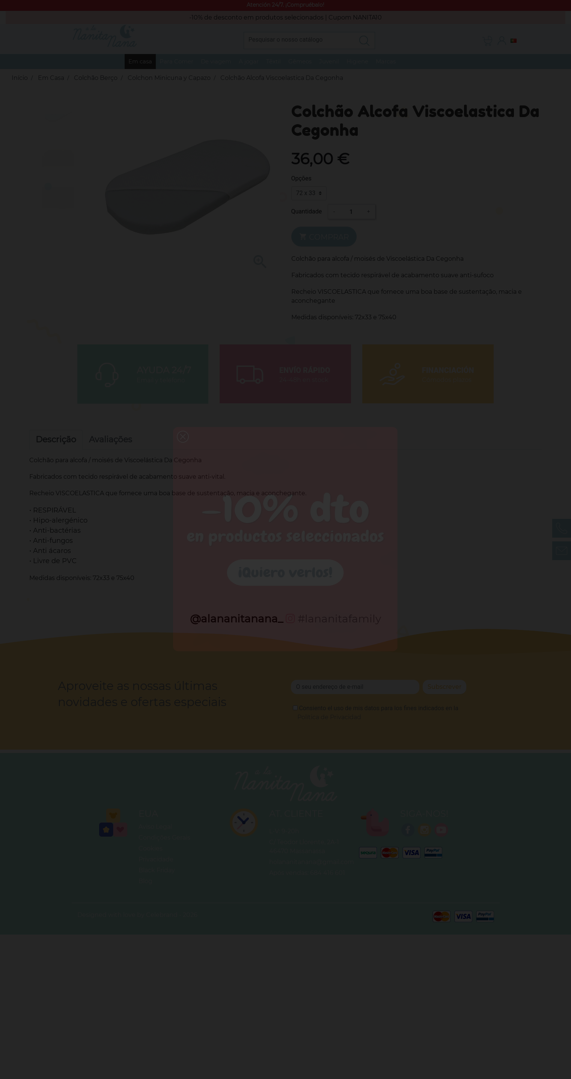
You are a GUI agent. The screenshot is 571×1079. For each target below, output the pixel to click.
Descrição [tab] (56, 439)
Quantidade (306, 211)
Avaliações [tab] (110, 439)
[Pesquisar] (299, 39)
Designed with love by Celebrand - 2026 (137, 914)
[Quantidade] (351, 211)
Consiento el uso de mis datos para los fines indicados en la (377, 713)
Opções (301, 178)
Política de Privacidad (329, 717)
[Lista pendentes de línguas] (513, 40)
